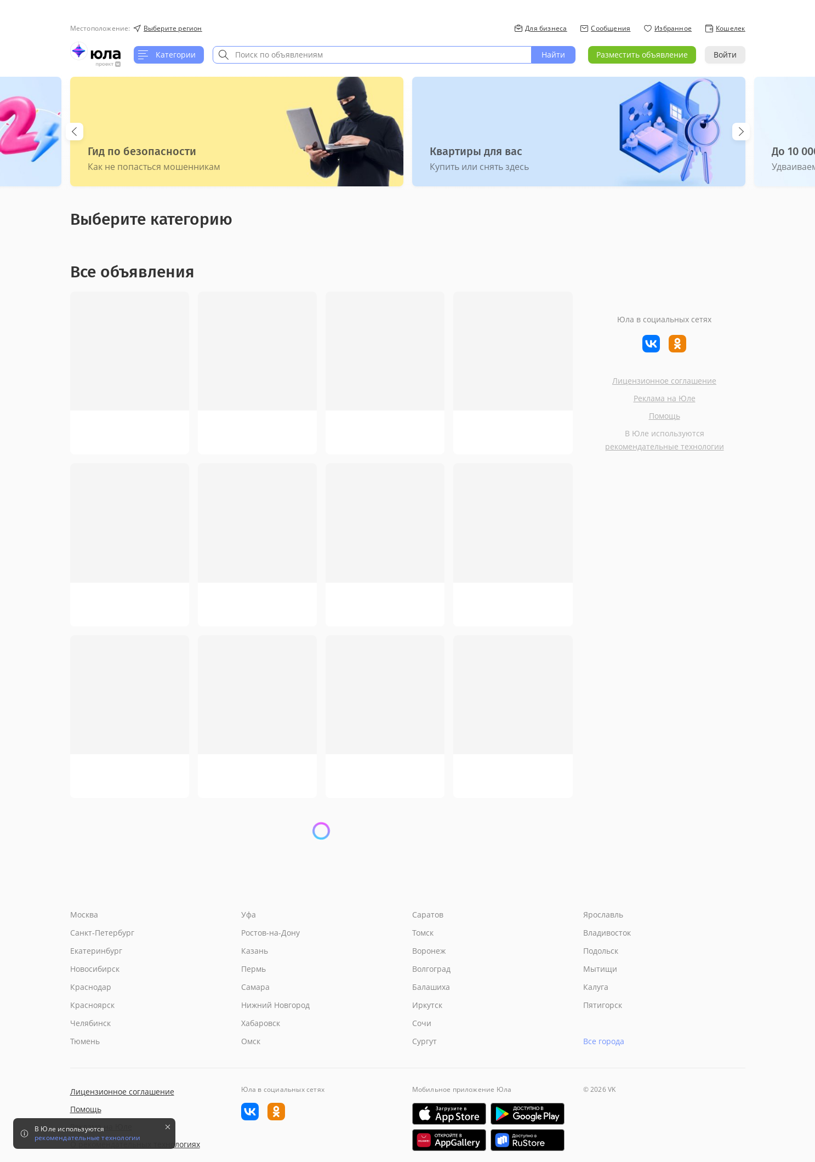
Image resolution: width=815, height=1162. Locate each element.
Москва (84, 914)
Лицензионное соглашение (664, 380)
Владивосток (607, 932)
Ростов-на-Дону (270, 932)
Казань (254, 950)
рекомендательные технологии (664, 446)
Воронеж (429, 950)
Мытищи (600, 969)
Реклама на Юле (665, 398)
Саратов (427, 914)
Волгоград (431, 969)
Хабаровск (260, 1023)
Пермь (253, 969)
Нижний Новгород (275, 1005)
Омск (250, 1041)
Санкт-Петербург (102, 932)
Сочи (421, 1023)
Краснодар (90, 987)
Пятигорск (602, 1005)
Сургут (424, 1041)
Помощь (664, 416)
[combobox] (372, 55)
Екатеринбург (96, 950)
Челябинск (90, 1023)
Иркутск (427, 1005)
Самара (255, 987)
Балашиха (431, 987)
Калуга (595, 987)
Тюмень (85, 1041)
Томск (423, 932)
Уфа (248, 914)
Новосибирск (94, 969)
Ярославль (603, 914)
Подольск (600, 950)
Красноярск (92, 1005)
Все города (603, 1041)
